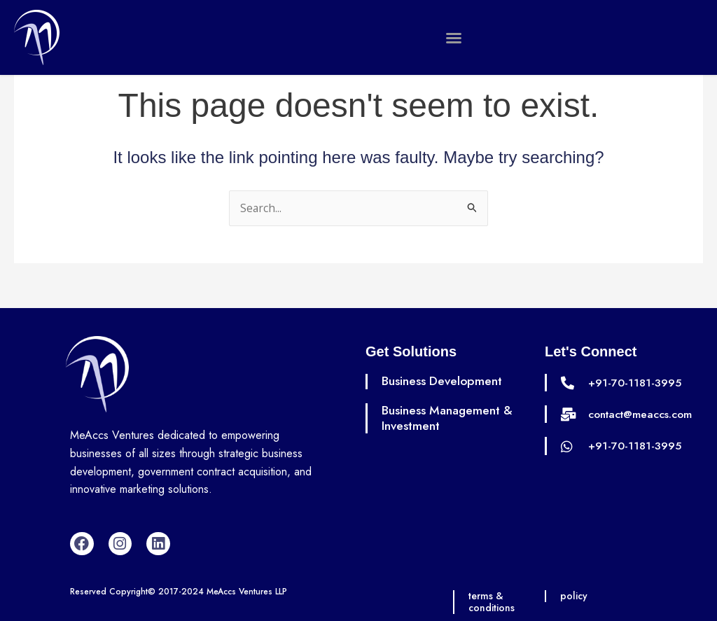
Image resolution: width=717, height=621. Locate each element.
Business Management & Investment (449, 418)
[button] (453, 37)
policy (574, 596)
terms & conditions (492, 602)
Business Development (444, 381)
